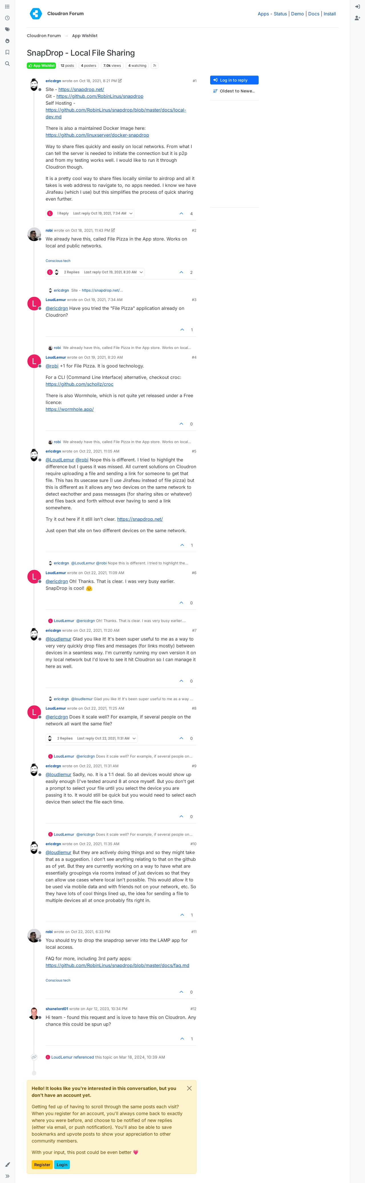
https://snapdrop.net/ (81, 89)
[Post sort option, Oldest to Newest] (234, 91)
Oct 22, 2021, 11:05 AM (99, 451)
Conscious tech (58, 261)
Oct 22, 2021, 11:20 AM (99, 630)
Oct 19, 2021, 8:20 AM (103, 357)
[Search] (7, 63)
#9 (194, 766)
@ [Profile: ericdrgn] (57, 308)
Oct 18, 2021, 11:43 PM (90, 230)
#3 (194, 299)
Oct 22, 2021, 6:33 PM (90, 931)
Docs (313, 14)
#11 (193, 931)
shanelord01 (57, 1008)
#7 (194, 630)
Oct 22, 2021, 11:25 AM (104, 708)
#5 (194, 451)
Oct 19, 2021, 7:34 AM (103, 299)
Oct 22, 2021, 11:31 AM (99, 766)
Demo (297, 14)
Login (62, 1164)
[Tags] (7, 29)
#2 (194, 230)
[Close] (189, 1088)
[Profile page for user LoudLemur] (34, 303)
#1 (194, 80)
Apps (263, 14)
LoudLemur (56, 299)
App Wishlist (41, 65)
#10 (193, 843)
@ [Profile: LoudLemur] (60, 460)
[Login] (357, 6)
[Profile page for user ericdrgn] (34, 85)
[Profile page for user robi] (34, 234)
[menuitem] (357, 6)
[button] (7, 1164)
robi (49, 230)
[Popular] (7, 41)
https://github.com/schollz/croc (79, 384)
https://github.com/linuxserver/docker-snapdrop (97, 135)
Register (42, 1164)
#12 (193, 1008)
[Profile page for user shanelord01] (34, 1013)
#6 (194, 572)
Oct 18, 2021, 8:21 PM (98, 80)
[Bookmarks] (7, 52)
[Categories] (7, 6)
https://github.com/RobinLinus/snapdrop (99, 96)
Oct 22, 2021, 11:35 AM (99, 843)
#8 (194, 708)
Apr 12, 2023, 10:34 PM (106, 1008)
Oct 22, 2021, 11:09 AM (104, 572)
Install (330, 14)
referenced (84, 1057)
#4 (194, 357)
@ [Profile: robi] (52, 366)
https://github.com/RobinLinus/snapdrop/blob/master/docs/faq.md (117, 965)
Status (280, 14)
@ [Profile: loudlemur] (58, 639)
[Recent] (7, 18)
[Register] (357, 18)
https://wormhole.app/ (70, 409)
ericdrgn (53, 80)
